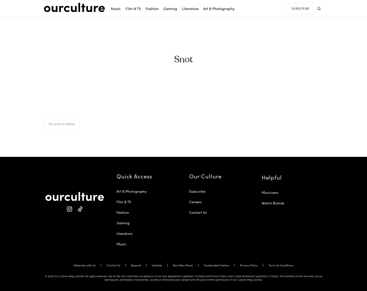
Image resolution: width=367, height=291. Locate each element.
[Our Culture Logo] (74, 7)
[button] (318, 8)
